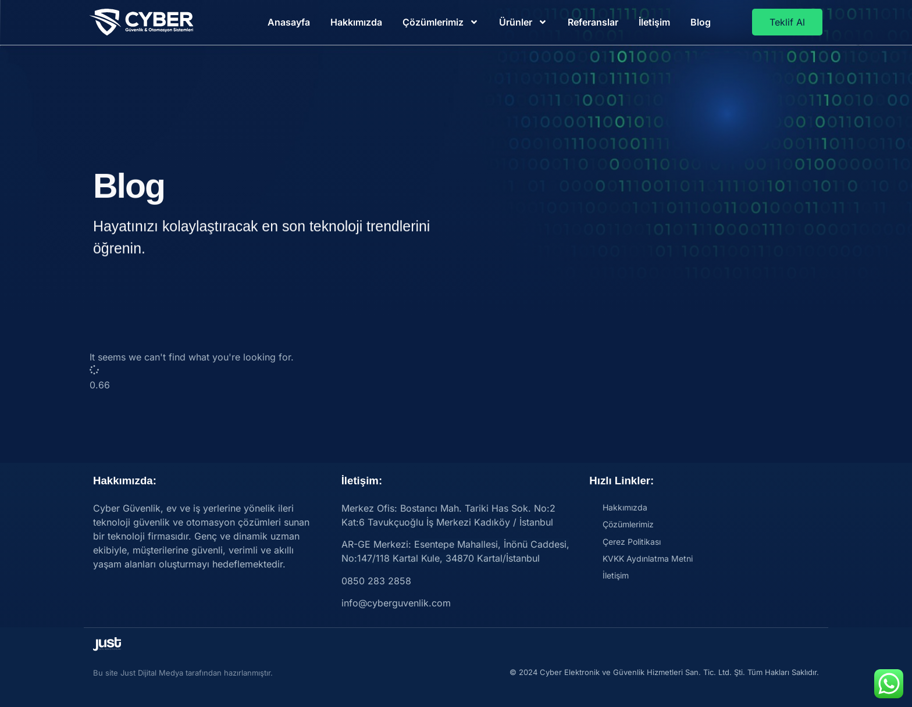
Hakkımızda (356, 22)
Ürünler (523, 22)
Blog (700, 22)
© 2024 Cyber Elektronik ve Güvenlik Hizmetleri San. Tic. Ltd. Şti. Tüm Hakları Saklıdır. (664, 672)
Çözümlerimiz (440, 22)
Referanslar (593, 22)
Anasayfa (289, 22)
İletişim (654, 22)
